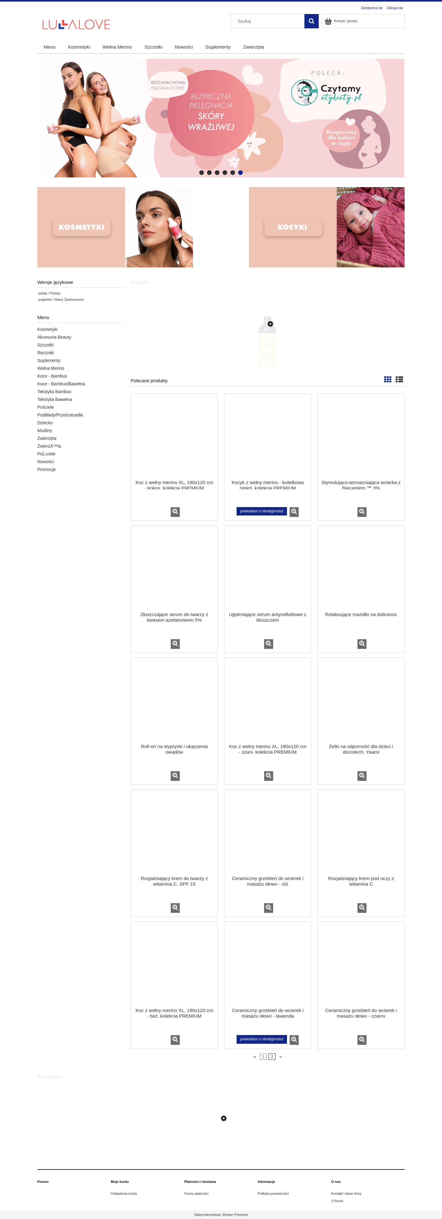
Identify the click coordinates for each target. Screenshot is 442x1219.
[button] (175, 512)
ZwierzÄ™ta (49, 446)
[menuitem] (49, 47)
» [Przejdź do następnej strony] (281, 1056)
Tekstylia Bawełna (54, 399)
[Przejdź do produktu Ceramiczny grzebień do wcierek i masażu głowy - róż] (268, 832)
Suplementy (48, 360)
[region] (221, 118)
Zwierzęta (46, 438)
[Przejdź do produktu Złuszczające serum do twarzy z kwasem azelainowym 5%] (174, 568)
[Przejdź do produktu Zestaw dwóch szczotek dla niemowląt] (221, 1147)
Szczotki (45, 344)
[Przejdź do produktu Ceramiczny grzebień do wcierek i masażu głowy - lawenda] (268, 964)
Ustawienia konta (124, 1193)
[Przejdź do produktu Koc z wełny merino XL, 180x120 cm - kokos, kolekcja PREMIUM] (174, 436)
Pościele (45, 407)
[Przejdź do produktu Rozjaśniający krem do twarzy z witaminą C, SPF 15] (174, 832)
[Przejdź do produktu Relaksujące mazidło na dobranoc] (361, 568)
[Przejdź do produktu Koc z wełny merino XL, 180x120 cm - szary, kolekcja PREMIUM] (268, 700)
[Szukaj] (311, 21)
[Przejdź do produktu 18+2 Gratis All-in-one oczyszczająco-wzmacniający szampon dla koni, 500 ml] (267, 353)
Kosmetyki (47, 329)
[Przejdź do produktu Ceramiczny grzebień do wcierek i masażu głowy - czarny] (361, 964)
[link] (221, 118)
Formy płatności (196, 1193)
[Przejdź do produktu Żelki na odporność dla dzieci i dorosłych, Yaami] (361, 700)
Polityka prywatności (273, 1193)
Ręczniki (45, 352)
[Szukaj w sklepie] (269, 21)
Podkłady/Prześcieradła (60, 414)
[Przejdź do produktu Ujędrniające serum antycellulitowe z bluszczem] (268, 568)
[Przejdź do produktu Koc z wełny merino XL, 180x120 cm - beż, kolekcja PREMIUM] (174, 964)
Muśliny (44, 430)
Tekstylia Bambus (54, 391)
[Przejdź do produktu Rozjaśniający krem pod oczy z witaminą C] (361, 832)
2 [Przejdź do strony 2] (272, 1056)
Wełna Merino (50, 368)
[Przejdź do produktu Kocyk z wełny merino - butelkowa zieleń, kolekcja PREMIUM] (268, 436)
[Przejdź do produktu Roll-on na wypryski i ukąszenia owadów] (174, 700)
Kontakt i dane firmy (346, 1193)
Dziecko (45, 422)
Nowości (45, 461)
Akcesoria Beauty (54, 337)
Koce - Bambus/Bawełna (61, 383)
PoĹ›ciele (46, 453)
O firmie (337, 1201)
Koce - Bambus (52, 376)
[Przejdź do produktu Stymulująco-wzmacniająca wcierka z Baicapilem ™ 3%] (361, 436)
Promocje (46, 469)
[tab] (201, 172)
